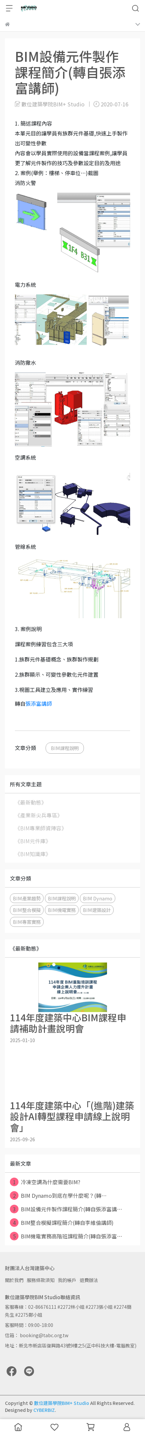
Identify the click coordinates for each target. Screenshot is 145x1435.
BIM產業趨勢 (27, 898)
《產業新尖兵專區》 (38, 815)
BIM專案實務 (27, 921)
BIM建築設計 (97, 909)
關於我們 (14, 1280)
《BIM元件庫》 (33, 841)
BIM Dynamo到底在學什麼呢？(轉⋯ (58, 1195)
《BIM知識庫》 (33, 854)
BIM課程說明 (65, 747)
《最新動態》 (31, 802)
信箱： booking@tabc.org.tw (36, 1335)
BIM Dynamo (97, 898)
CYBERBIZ (44, 1410)
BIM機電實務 (62, 909)
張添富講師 (38, 703)
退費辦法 (89, 1280)
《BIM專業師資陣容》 (41, 828)
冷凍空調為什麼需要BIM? (45, 1182)
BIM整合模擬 (27, 909)
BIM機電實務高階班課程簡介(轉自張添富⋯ (66, 1236)
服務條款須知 (40, 1280)
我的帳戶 (67, 1280)
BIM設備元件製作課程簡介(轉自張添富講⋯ (66, 1209)
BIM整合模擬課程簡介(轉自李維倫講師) (62, 1222)
